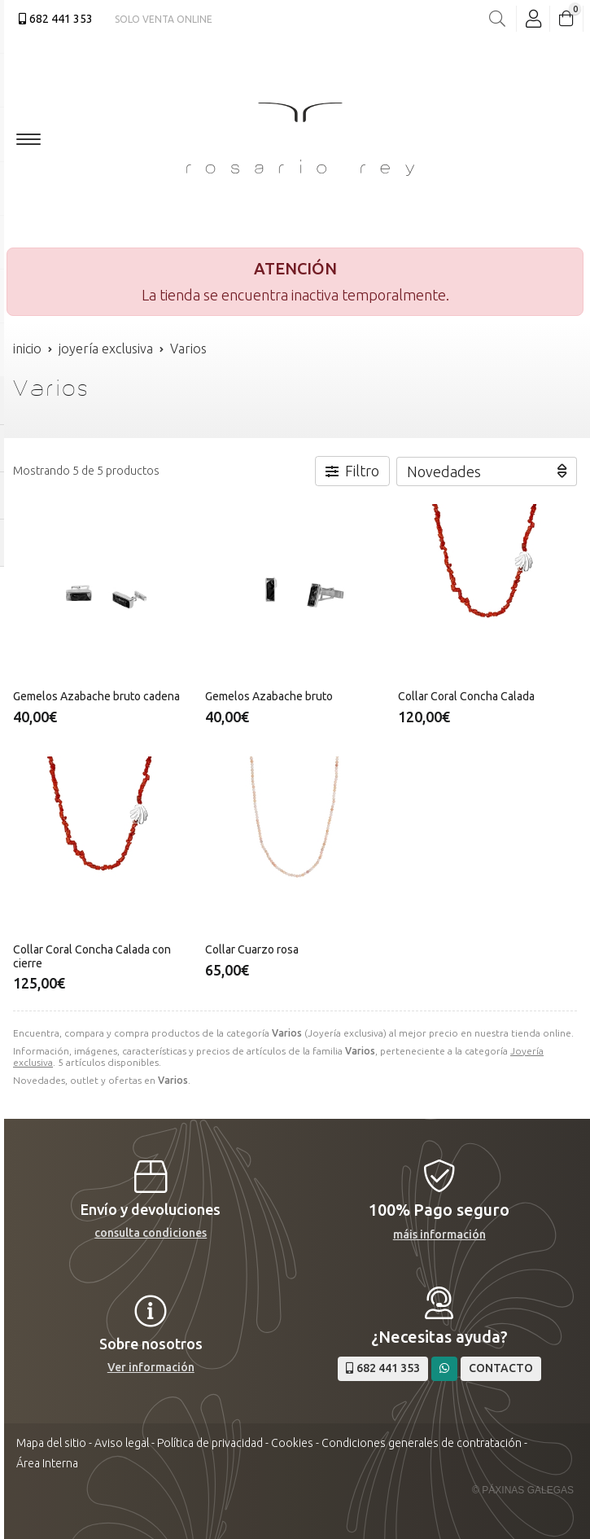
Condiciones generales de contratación (421, 1442)
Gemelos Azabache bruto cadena (96, 696)
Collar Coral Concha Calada (466, 696)
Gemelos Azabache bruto (269, 696)
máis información (439, 1234)
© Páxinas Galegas (523, 1490)
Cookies (292, 1442)
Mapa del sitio (51, 1442)
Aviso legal (121, 1442)
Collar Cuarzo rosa (252, 949)
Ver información (150, 1367)
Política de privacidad (210, 1442)
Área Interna (47, 1463)
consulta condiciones (150, 1232)
